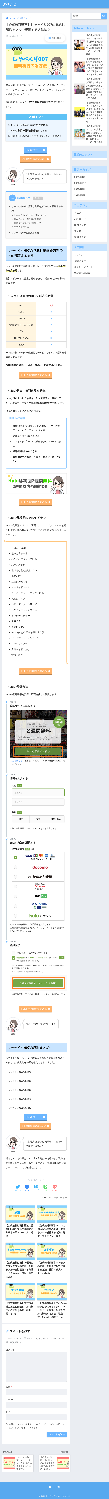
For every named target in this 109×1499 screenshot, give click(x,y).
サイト (9, 1412)
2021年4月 (79, 177)
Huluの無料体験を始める (35, 375)
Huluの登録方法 (21, 226)
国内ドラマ (80, 225)
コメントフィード (83, 267)
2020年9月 (79, 189)
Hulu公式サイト (35, 150)
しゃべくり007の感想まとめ (25, 232)
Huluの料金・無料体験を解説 (27, 219)
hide (38, 198)
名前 (9, 1387)
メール (10, 1399)
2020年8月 (79, 195)
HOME (55, 1487)
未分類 (77, 231)
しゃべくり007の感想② (19, 1081)
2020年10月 (80, 183)
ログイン (78, 254)
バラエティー (60, 1197)
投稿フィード (81, 261)
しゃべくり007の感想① (19, 1072)
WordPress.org (82, 273)
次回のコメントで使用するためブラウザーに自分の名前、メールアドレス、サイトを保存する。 (37, 1426)
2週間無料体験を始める (35, 159)
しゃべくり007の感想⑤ (19, 1108)
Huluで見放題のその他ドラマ (27, 223)
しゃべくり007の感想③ (19, 1090)
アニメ (77, 213)
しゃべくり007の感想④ (19, 1099)
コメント (10, 1350)
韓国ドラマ (80, 237)
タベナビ (9, 4)
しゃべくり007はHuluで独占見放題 (30, 215)
